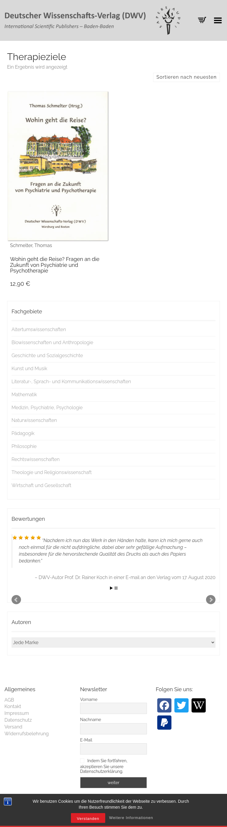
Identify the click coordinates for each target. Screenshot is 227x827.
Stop (116, 588)
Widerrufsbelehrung (26, 733)
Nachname (90, 719)
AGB (9, 700)
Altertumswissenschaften (39, 329)
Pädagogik (23, 433)
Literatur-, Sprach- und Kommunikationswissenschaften (71, 381)
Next (210, 599)
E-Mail (86, 740)
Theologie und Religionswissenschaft (52, 472)
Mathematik (24, 394)
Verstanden (88, 820)
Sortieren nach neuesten (186, 77)
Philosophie (24, 446)
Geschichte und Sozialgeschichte (47, 355)
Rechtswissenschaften (36, 459)
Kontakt (12, 706)
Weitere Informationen (131, 819)
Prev (16, 599)
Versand (13, 727)
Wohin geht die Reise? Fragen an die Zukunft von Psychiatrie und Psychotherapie (54, 265)
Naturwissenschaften (34, 420)
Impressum (16, 713)
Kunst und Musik (29, 368)
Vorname (89, 699)
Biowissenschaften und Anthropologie (52, 342)
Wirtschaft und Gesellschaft (41, 485)
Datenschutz (18, 720)
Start (111, 588)
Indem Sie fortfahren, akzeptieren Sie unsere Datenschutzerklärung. (103, 766)
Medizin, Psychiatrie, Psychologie (47, 407)
